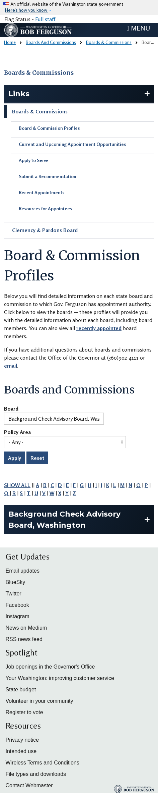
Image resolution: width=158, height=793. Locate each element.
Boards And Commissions (51, 42)
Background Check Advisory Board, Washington (64, 520)
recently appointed (99, 328)
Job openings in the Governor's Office (50, 667)
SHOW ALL (17, 485)
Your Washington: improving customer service (60, 678)
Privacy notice (22, 740)
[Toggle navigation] (138, 28)
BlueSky (15, 582)
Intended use (21, 751)
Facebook (17, 605)
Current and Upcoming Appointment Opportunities (72, 144)
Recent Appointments (41, 192)
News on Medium (26, 628)
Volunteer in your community (39, 701)
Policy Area (17, 432)
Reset (37, 458)
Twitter (13, 593)
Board (11, 409)
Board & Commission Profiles (49, 128)
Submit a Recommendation (47, 176)
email (10, 365)
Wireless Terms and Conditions (42, 762)
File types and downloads (36, 774)
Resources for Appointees (45, 208)
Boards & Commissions (109, 42)
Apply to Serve (34, 160)
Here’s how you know (26, 10)
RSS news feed (24, 639)
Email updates (23, 571)
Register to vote (24, 712)
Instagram (17, 616)
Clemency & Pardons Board (45, 230)
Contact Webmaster (29, 785)
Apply (14, 458)
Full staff (45, 19)
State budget (21, 689)
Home (10, 42)
